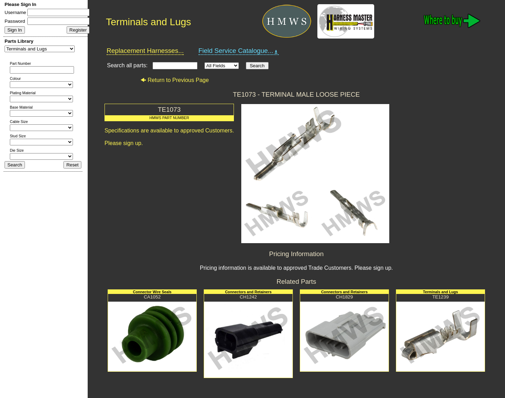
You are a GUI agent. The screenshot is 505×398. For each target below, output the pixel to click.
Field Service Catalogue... (238, 51)
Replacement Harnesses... (145, 50)
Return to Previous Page (174, 80)
